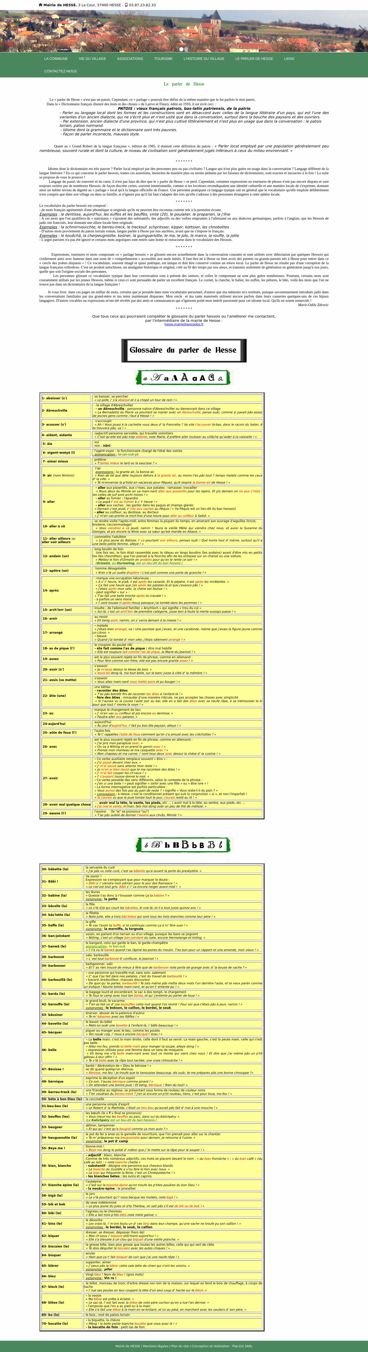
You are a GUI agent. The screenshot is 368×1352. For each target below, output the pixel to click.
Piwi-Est (238, 1346)
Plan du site (180, 1346)
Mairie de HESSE (127, 1346)
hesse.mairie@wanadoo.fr (184, 324)
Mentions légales (155, 1346)
